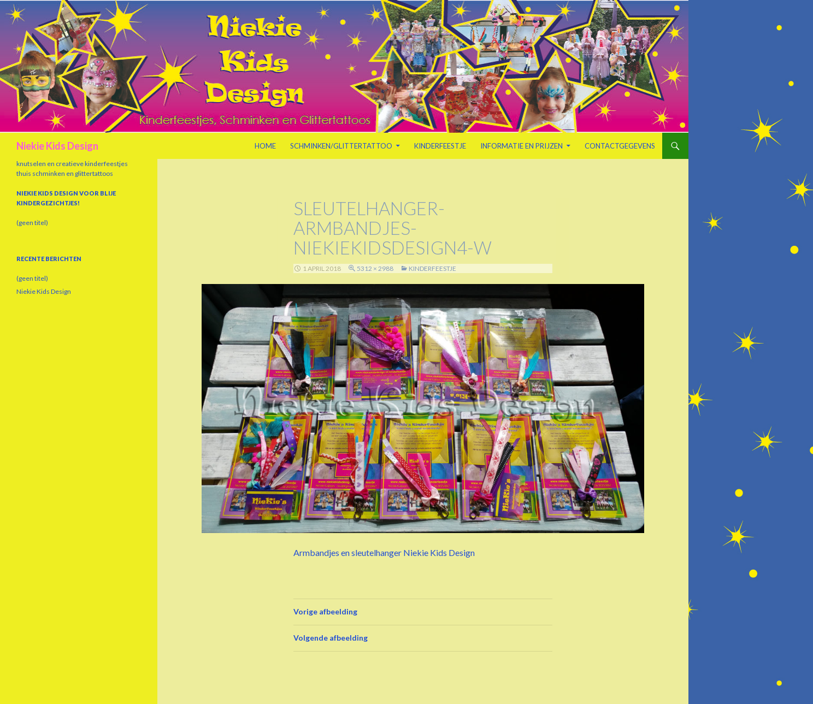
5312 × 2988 (375, 268)
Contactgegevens (620, 145)
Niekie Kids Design (57, 146)
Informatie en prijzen (521, 145)
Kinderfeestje (440, 145)
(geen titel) (32, 222)
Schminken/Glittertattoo (341, 145)
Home (265, 145)
